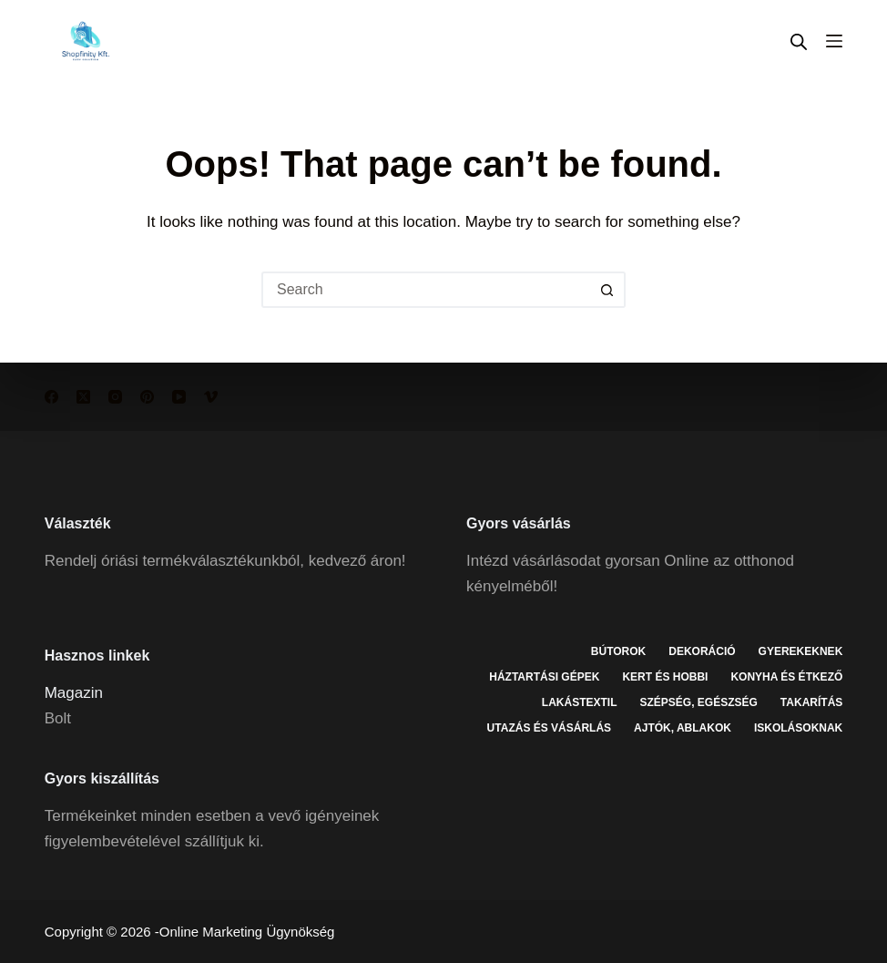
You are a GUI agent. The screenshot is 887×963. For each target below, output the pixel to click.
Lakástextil (579, 702)
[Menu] (834, 41)
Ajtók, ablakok (682, 728)
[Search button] (607, 289)
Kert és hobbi (665, 677)
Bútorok (618, 651)
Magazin (74, 693)
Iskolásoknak (798, 728)
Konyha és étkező (786, 677)
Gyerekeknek (801, 651)
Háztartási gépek (544, 677)
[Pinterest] (147, 397)
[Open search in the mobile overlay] (799, 41)
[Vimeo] (211, 397)
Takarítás (811, 702)
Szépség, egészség (698, 702)
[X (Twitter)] (83, 397)
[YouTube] (179, 397)
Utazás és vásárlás (549, 728)
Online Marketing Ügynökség (247, 931)
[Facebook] (51, 397)
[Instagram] (115, 397)
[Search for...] (425, 289)
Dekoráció (701, 651)
